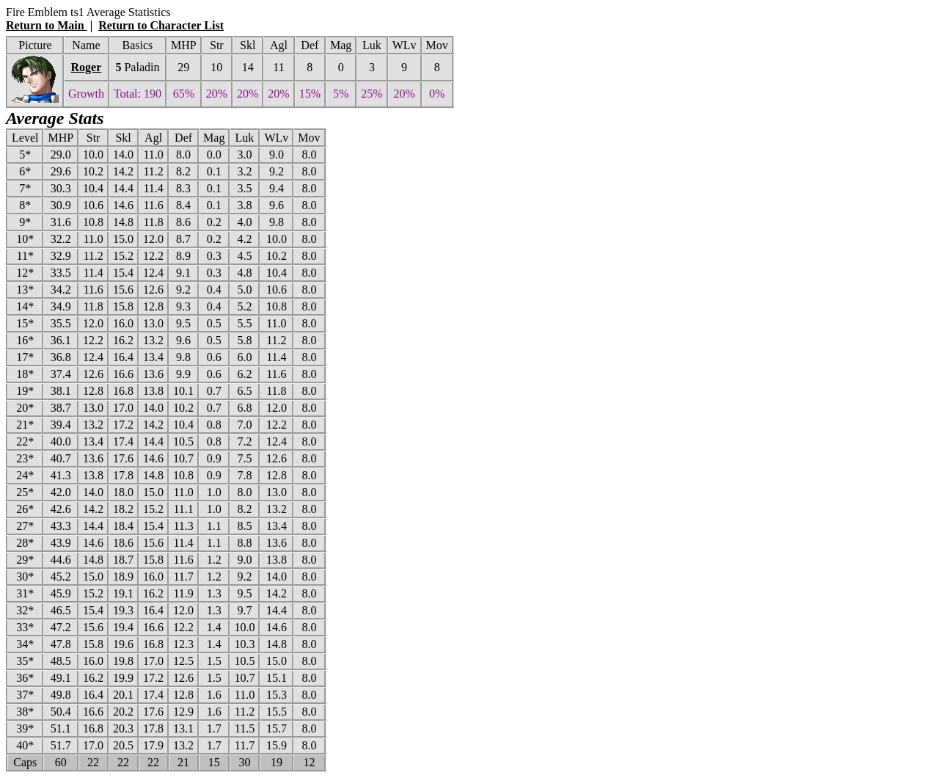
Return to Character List (161, 25)
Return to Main (46, 25)
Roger (86, 67)
